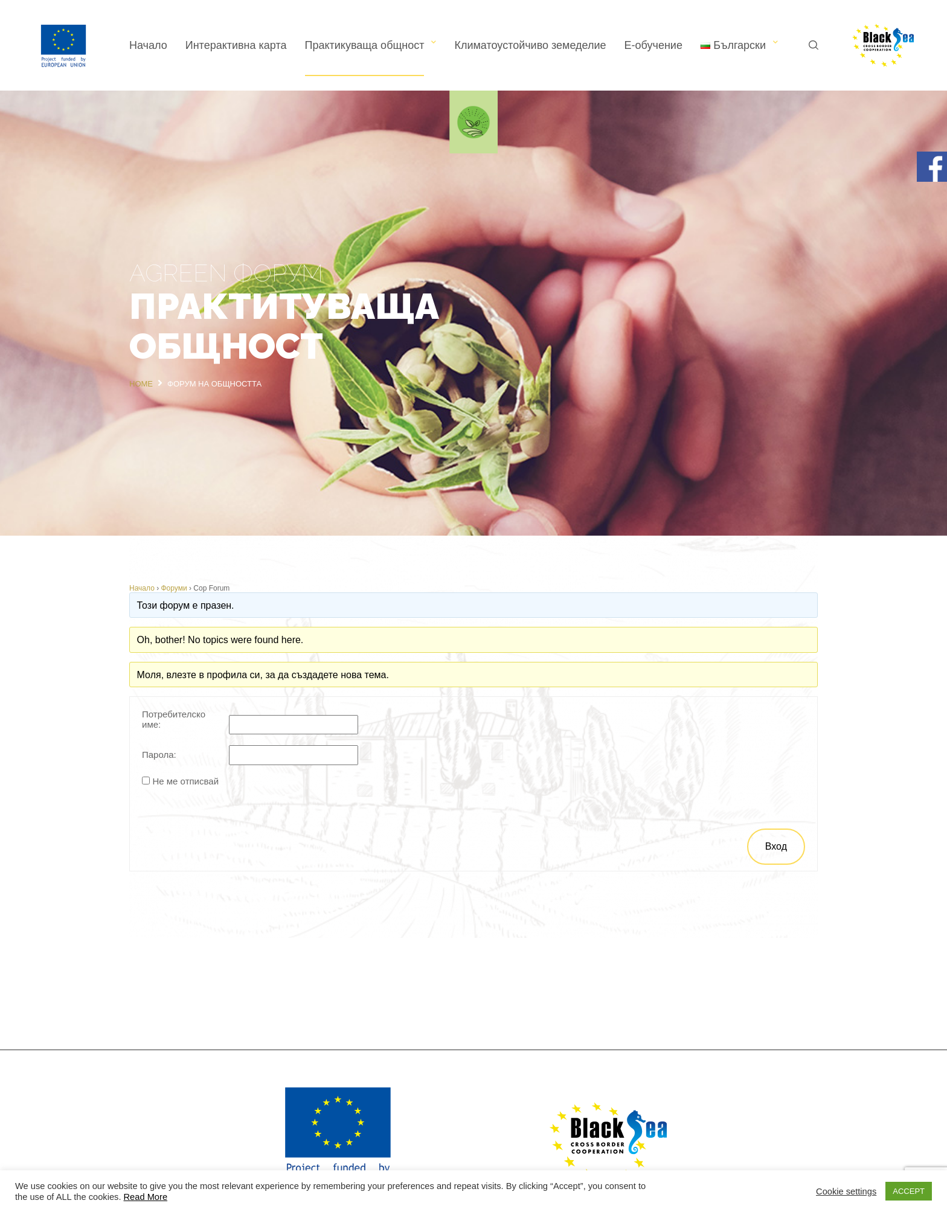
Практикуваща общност (365, 45)
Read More (146, 1197)
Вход (776, 846)
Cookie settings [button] (846, 1191)
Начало (148, 45)
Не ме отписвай (185, 781)
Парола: (159, 754)
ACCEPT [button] (909, 1191)
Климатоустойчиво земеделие (530, 45)
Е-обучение (653, 45)
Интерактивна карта (236, 45)
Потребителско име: (173, 719)
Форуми (174, 588)
